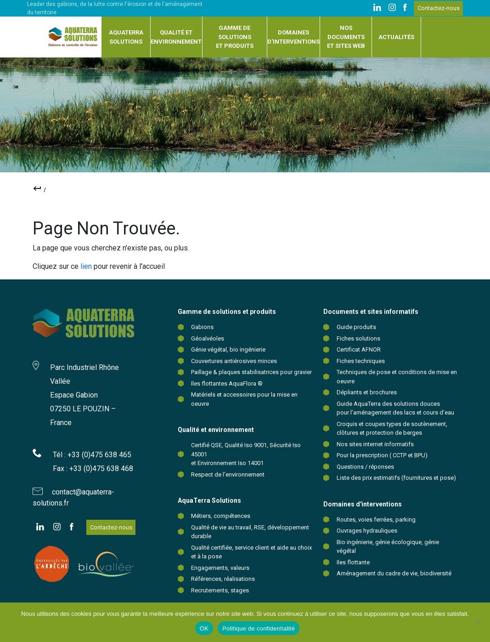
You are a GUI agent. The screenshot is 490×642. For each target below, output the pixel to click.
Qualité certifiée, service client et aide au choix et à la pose (251, 552)
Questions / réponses (365, 466)
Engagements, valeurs (220, 567)
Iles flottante (353, 562)
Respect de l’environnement (228, 474)
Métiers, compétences (220, 515)
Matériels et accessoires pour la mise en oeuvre (244, 399)
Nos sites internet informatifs (375, 444)
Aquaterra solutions (126, 37)
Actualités (396, 37)
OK (204, 628)
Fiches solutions (358, 338)
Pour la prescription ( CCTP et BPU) (382, 455)
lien (86, 266)
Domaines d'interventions (293, 37)
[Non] (478, 622)
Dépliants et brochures (367, 392)
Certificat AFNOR (359, 349)
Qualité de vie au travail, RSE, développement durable (250, 532)
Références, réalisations (223, 578)
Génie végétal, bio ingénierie (228, 349)
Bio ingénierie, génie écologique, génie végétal (388, 547)
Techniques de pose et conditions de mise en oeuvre (397, 377)
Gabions (202, 327)
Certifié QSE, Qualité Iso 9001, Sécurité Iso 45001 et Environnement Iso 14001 (246, 454)
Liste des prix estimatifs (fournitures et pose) (396, 477)
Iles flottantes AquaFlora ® (227, 383)
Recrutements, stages (220, 590)
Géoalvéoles (207, 338)
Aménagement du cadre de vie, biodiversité (394, 573)
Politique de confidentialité (258, 628)
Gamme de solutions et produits (234, 36)
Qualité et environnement (176, 37)
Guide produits (356, 327)
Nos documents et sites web (346, 36)
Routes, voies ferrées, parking (376, 519)
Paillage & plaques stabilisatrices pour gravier (251, 372)
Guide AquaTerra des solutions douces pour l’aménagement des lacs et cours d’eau (395, 408)
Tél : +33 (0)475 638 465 (92, 454)
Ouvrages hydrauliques (367, 530)
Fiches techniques (361, 361)
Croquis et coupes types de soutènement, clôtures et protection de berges (392, 428)
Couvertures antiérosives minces (234, 361)
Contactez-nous (438, 8)
